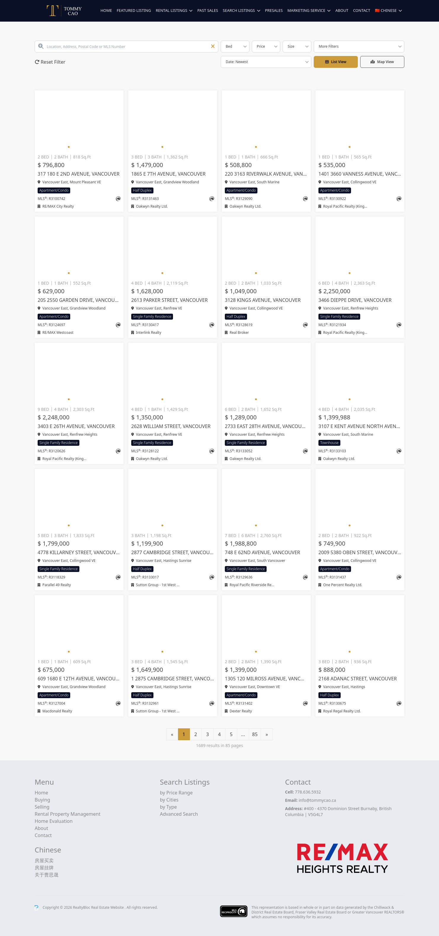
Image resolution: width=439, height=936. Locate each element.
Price (261, 46)
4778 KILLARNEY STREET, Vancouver (79, 552)
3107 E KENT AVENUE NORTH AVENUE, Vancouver (359, 426)
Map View (382, 61)
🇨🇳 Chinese (386, 10)
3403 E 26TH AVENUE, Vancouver (76, 426)
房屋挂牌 (44, 867)
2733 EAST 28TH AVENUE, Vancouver (266, 426)
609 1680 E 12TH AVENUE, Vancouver (79, 679)
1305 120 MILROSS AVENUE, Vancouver (266, 679)
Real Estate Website (108, 907)
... (243, 734)
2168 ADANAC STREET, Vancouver (357, 679)
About (341, 10)
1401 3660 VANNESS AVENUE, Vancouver (359, 174)
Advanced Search (179, 814)
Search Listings (239, 10)
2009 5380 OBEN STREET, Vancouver (359, 552)
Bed (229, 46)
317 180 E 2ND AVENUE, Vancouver (79, 174)
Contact (361, 10)
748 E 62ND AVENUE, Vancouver (262, 552)
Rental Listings (171, 10)
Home (106, 10)
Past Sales (207, 10)
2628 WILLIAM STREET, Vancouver (171, 426)
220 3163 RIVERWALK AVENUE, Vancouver (266, 174)
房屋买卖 (44, 860)
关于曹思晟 (46, 874)
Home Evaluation (54, 821)
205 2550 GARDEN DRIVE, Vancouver (79, 300)
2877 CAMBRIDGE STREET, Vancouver (172, 552)
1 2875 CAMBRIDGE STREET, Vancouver (172, 679)
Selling (42, 807)
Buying (42, 799)
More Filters (329, 46)
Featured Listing (134, 10)
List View (336, 61)
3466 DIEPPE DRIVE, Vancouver (355, 300)
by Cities (169, 799)
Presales (274, 10)
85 (254, 734)
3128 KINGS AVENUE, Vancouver (263, 300)
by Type (168, 807)
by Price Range (176, 792)
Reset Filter (50, 62)
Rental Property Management (67, 814)
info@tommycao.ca (317, 800)
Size (291, 46)
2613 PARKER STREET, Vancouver (169, 300)
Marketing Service (306, 10)
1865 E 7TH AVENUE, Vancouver (168, 174)
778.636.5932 (308, 792)
